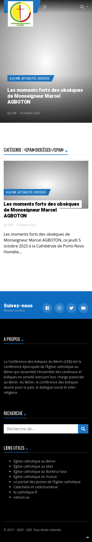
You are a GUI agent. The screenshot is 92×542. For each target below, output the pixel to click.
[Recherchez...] (41, 429)
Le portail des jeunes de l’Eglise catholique (47, 481)
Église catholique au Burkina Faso (40, 471)
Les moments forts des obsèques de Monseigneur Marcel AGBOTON (45, 96)
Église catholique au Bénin (34, 461)
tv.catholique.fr (25, 492)
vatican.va (21, 497)
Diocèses (44, 78)
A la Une (15, 78)
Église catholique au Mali (33, 466)
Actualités (29, 78)
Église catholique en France (35, 476)
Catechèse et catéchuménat (35, 487)
